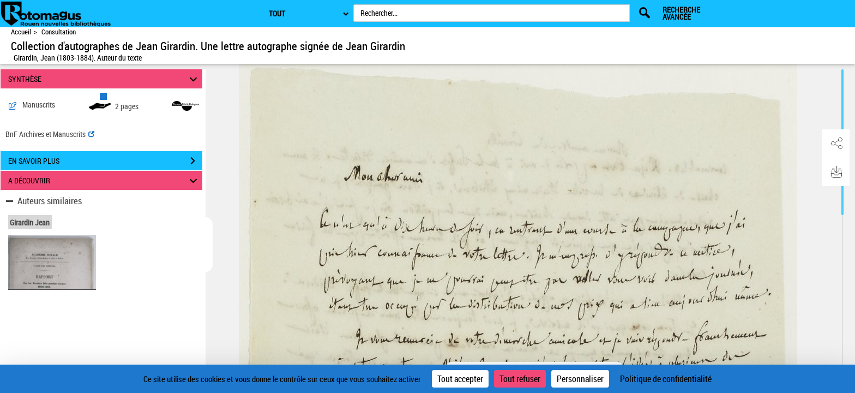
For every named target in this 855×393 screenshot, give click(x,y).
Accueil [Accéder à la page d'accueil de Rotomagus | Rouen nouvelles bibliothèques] (21, 32)
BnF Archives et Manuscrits (49, 134)
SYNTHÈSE (104, 78)
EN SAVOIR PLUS (105, 161)
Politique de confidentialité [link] (666, 379)
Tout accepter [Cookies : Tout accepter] (460, 379)
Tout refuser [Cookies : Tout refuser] (519, 379)
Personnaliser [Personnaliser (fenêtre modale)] (580, 379)
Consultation (58, 32)
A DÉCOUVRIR (104, 180)
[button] (836, 143)
